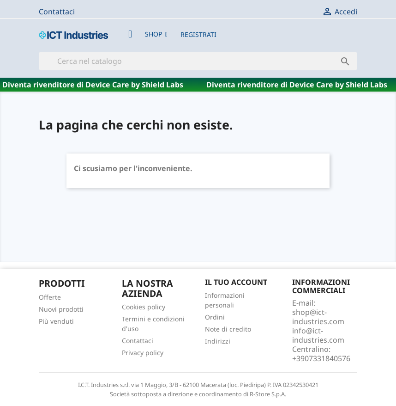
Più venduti (56, 321)
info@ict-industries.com (318, 335)
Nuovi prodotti (61, 309)
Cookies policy (143, 306)
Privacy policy (142, 352)
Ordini (215, 317)
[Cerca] (198, 61)
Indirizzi (217, 341)
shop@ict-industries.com (318, 316)
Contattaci (57, 11)
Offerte (50, 297)
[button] (156, 34)
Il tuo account (236, 282)
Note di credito (228, 329)
